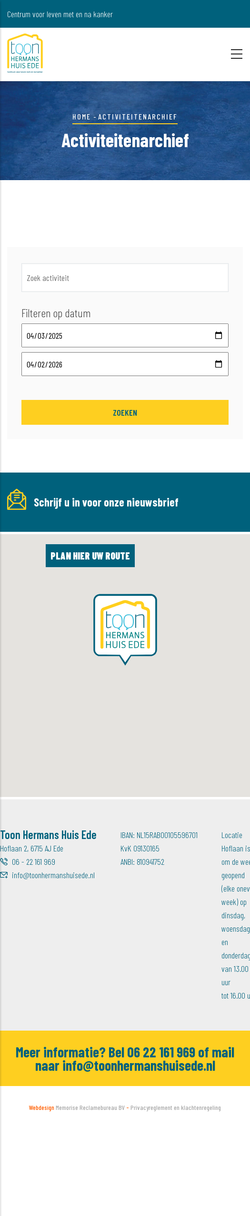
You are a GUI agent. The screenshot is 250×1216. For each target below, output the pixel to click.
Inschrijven (160, 590)
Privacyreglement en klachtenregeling (175, 1195)
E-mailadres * (29, 527)
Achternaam (26, 569)
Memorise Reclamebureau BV (90, 1195)
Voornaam (129, 527)
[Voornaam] (167, 548)
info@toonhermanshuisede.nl (53, 962)
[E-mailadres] (60, 548)
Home (81, 116)
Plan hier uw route (90, 643)
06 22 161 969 (161, 1139)
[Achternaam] (60, 590)
